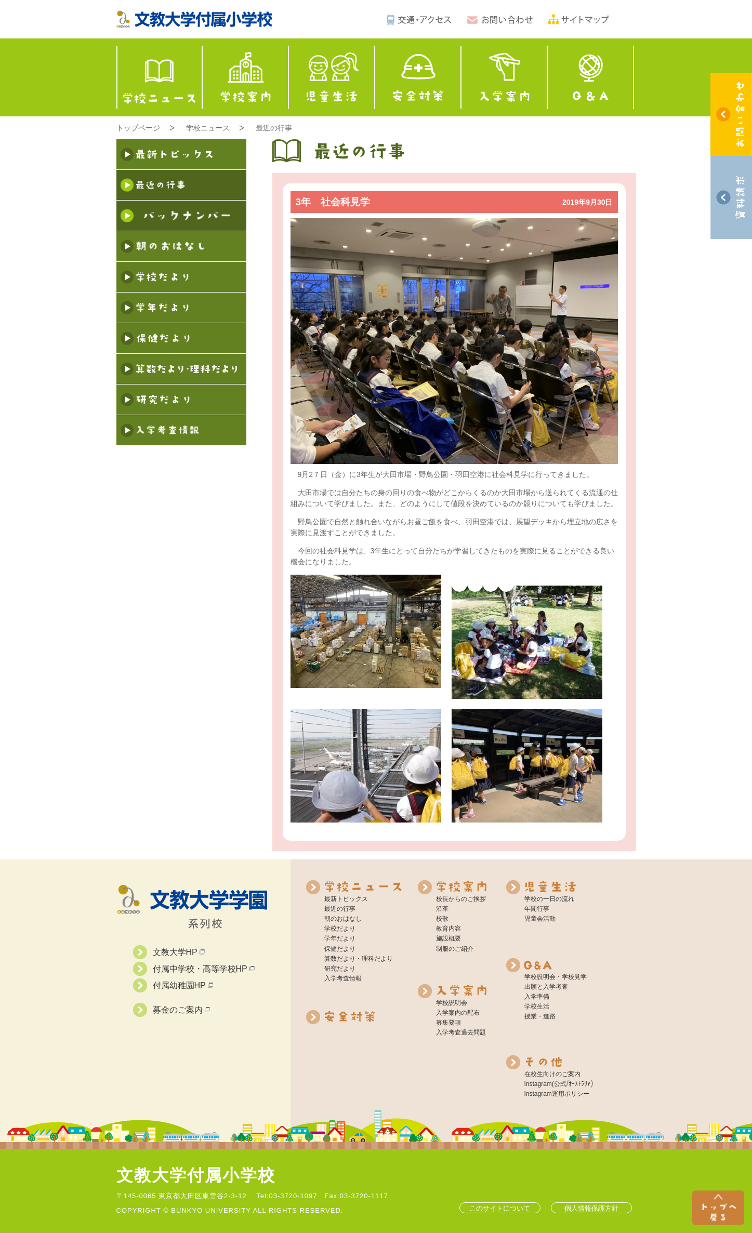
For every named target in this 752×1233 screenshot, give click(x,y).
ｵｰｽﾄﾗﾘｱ (579, 1084)
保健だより (339, 948)
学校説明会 (451, 1002)
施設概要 (448, 938)
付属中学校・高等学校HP (204, 968)
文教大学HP (179, 952)
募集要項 (448, 1022)
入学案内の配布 (458, 1012)
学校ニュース (159, 77)
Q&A (591, 77)
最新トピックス (346, 899)
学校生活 (536, 1006)
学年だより (339, 938)
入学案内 (504, 77)
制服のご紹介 (454, 948)
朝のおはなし (343, 918)
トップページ (138, 127)
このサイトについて (499, 1208)
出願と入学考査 (546, 986)
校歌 (442, 918)
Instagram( (539, 1084)
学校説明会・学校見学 (555, 976)
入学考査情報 (343, 978)
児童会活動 (540, 918)
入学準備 (536, 996)
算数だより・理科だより (358, 958)
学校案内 (246, 77)
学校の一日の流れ (549, 899)
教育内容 (448, 928)
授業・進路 (540, 1016)
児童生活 (332, 77)
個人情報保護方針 (591, 1208)
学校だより (339, 928)
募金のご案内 (181, 1009)
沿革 (442, 908)
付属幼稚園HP (183, 985)
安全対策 (418, 77)
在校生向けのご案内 (552, 1074)
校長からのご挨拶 (461, 899)
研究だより (339, 968)
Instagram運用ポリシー (556, 1093)
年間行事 (536, 908)
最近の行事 (274, 127)
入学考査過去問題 (461, 1032)
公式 (560, 1084)
